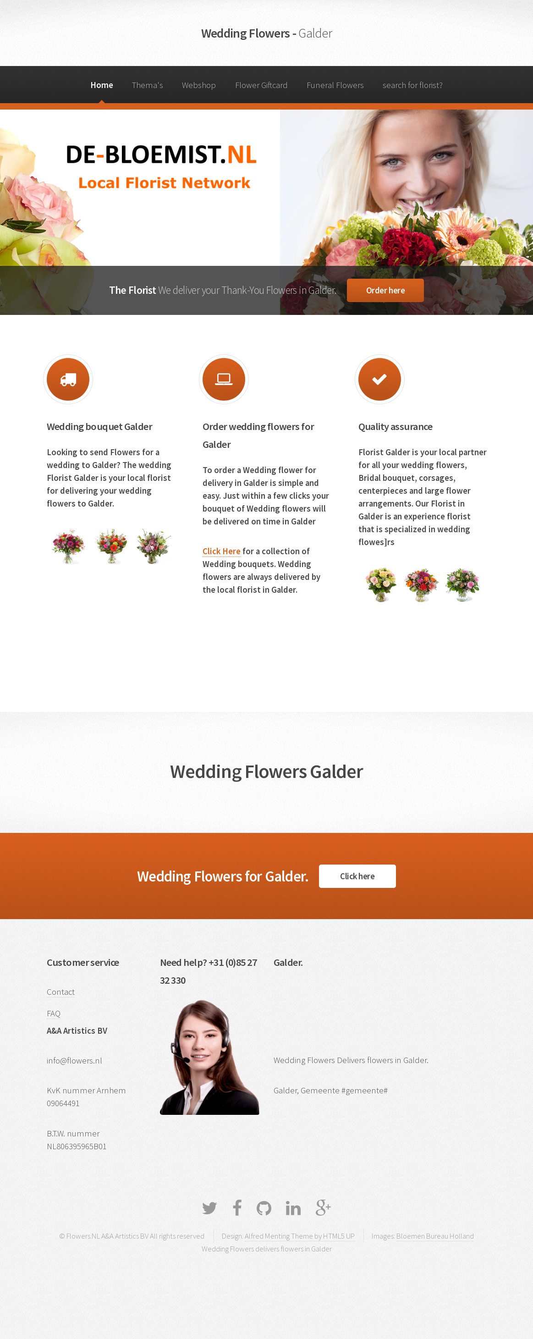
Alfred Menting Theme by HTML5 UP (300, 1236)
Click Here (222, 551)
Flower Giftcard (261, 85)
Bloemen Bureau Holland (435, 1236)
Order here (385, 290)
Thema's (147, 85)
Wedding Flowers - (266, 33)
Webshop (199, 85)
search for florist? (413, 85)
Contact (61, 991)
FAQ (53, 1013)
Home (101, 85)
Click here (357, 876)
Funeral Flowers (335, 85)
